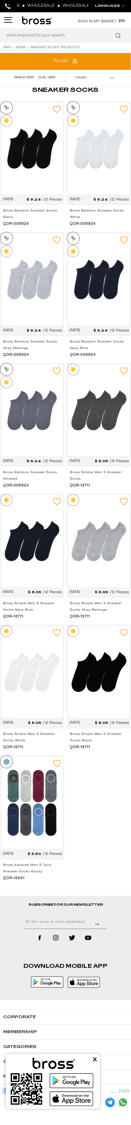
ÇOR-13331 (14, 878)
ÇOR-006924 (16, 224)
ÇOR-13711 (80, 485)
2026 (123, 1091)
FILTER (61, 61)
